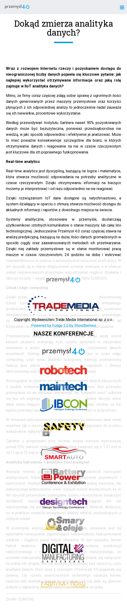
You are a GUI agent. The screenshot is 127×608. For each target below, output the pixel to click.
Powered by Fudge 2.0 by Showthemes (63, 325)
